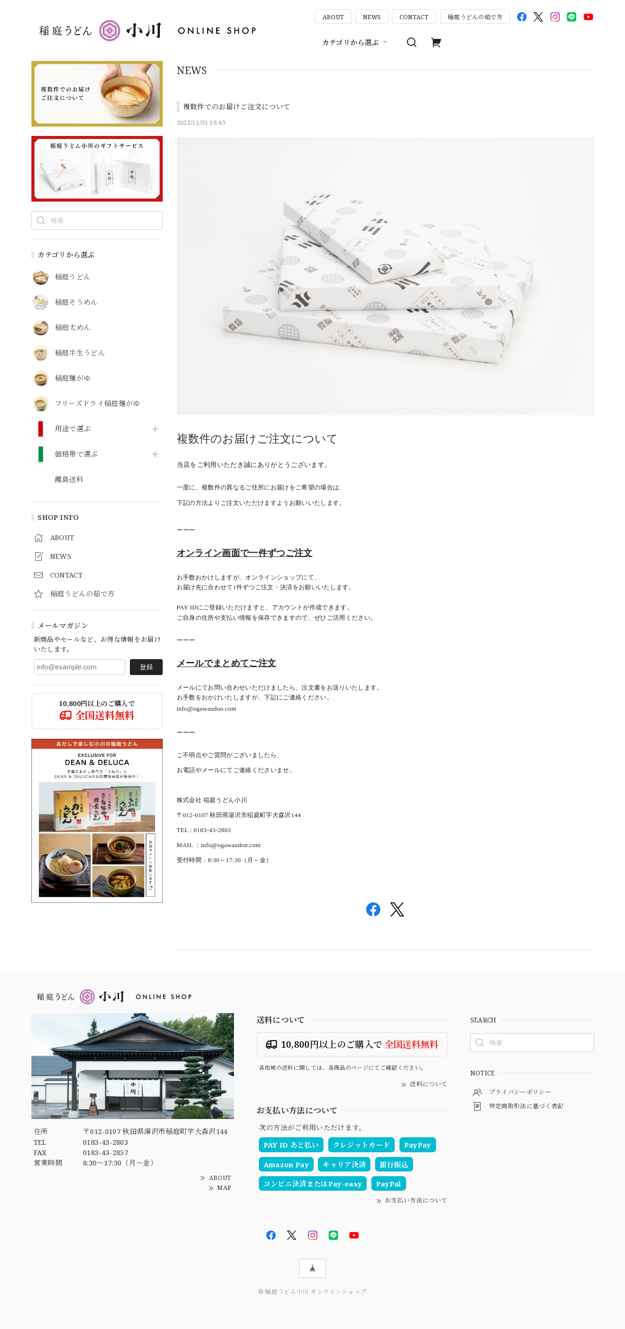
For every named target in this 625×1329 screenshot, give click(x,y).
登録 (146, 666)
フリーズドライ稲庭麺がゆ (97, 403)
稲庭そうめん (76, 302)
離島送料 (69, 479)
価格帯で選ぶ (76, 454)
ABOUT (333, 17)
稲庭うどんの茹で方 (475, 17)
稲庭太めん (73, 327)
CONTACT (414, 17)
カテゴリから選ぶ (356, 42)
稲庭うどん (73, 277)
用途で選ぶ (73, 429)
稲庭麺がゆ (73, 378)
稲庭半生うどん (80, 353)
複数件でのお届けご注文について (237, 106)
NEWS (372, 17)
